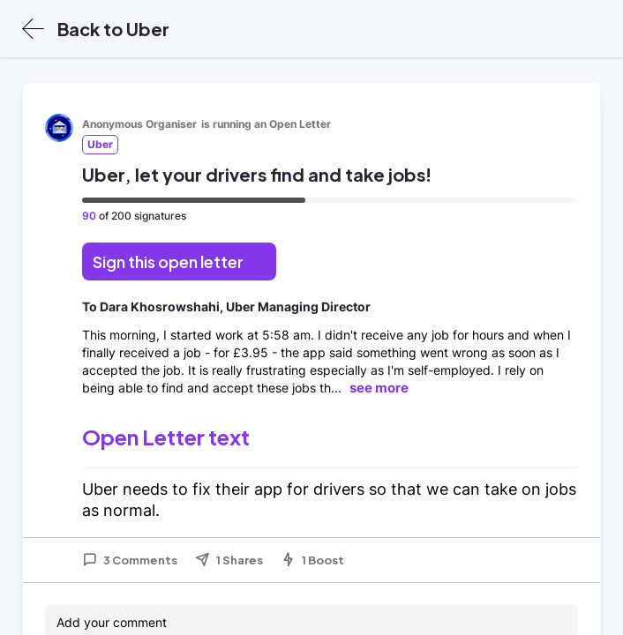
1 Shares (229, 560)
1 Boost (312, 560)
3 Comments (129, 560)
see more (379, 387)
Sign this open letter (168, 261)
